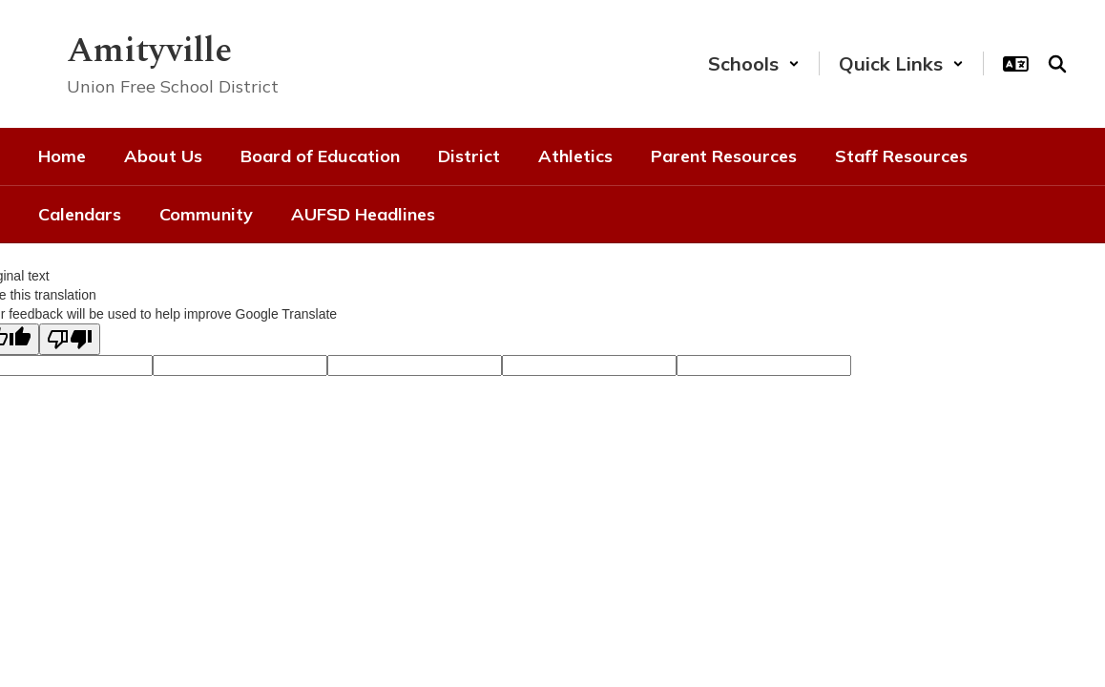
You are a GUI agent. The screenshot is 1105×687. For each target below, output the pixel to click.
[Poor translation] (69, 339)
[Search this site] (1057, 63)
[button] (754, 63)
